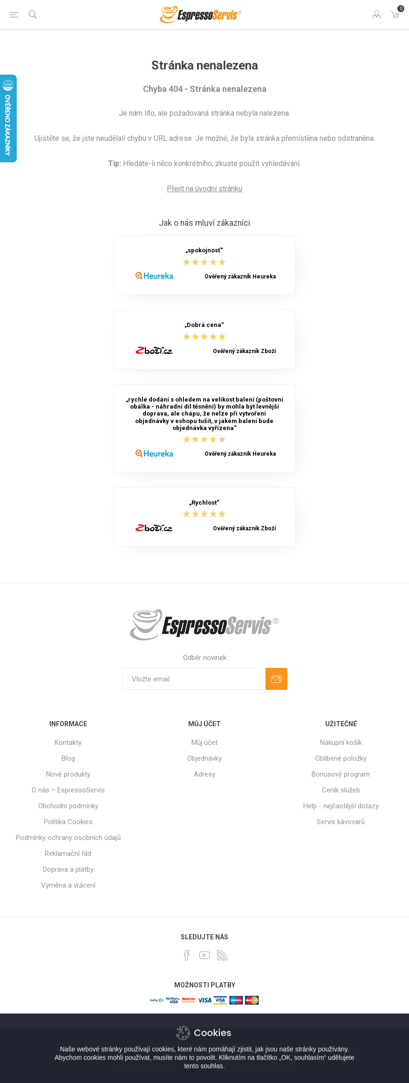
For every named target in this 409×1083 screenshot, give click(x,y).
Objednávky (204, 758)
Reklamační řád (68, 853)
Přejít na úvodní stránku (204, 188)
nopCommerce (223, 1045)
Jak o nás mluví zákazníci (204, 223)
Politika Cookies (68, 822)
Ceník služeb (341, 790)
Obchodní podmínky (68, 806)
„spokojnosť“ (204, 250)
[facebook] (186, 955)
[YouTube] (204, 955)
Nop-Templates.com (223, 1055)
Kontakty (68, 742)
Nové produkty (68, 774)
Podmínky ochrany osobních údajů (68, 837)
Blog (68, 758)
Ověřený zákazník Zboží (244, 351)
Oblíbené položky (341, 758)
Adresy (204, 774)
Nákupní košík (341, 742)
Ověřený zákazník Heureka (240, 276)
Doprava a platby (68, 869)
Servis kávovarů (341, 822)
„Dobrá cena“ (204, 325)
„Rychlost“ (204, 502)
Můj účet (204, 742)
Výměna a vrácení (68, 885)
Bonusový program (341, 774)
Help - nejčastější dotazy (341, 806)
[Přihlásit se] (194, 679)
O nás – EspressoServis (68, 790)
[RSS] (222, 955)
